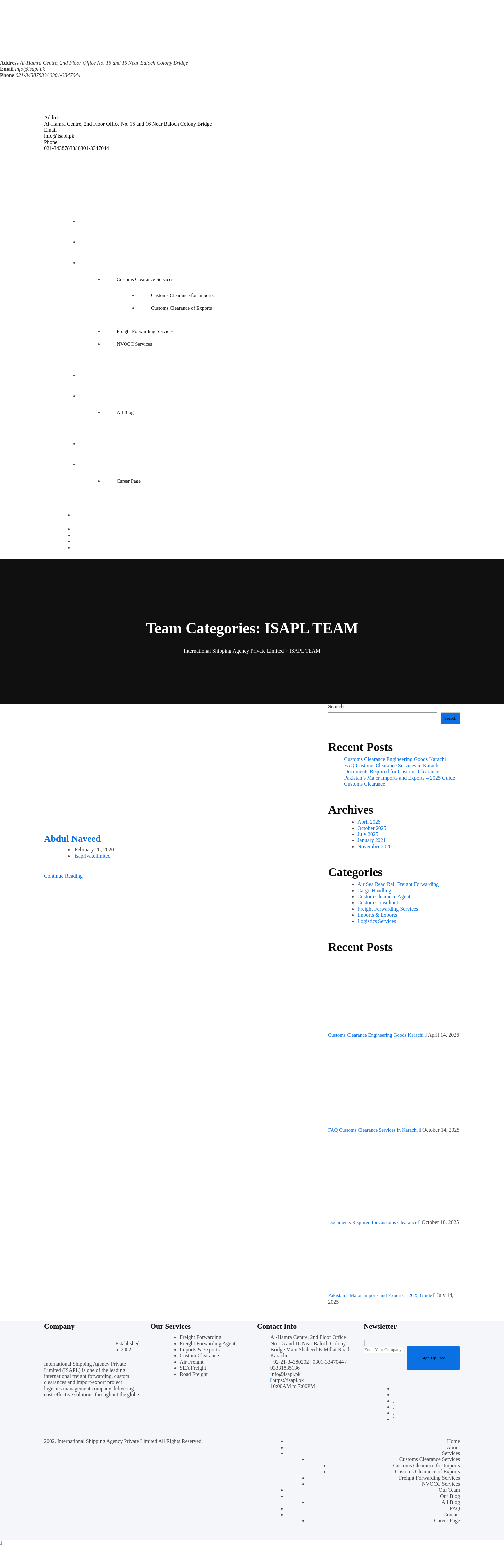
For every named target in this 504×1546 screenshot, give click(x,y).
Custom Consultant (377, 902)
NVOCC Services (134, 344)
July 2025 (367, 834)
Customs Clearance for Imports (182, 295)
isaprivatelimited (93, 856)
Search (336, 706)
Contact (90, 464)
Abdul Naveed (72, 838)
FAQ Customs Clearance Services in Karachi (392, 765)
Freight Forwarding (200, 1337)
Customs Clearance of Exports (181, 308)
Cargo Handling (374, 890)
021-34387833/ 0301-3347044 (76, 148)
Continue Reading (63, 876)
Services (90, 262)
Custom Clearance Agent (383, 896)
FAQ (87, 443)
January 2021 (371, 840)
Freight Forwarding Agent (207, 1343)
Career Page (129, 480)
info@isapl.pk (30, 69)
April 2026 (368, 822)
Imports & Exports (377, 915)
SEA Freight (193, 1368)
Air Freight (192, 1362)
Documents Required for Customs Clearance (391, 771)
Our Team (92, 375)
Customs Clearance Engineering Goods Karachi (395, 759)
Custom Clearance (199, 1355)
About (88, 242)
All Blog (125, 412)
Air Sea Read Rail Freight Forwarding (398, 884)
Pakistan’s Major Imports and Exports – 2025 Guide (399, 778)
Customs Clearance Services (145, 279)
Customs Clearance (364, 784)
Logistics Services (376, 921)
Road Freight (194, 1374)
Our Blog (91, 396)
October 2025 (371, 828)
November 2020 (374, 846)
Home (88, 221)
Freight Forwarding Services (145, 331)
